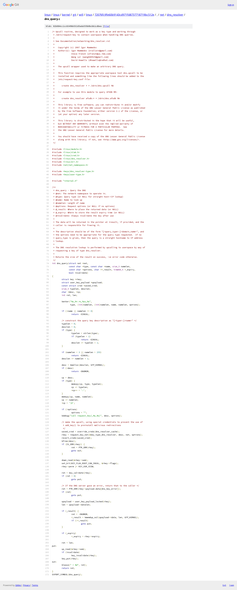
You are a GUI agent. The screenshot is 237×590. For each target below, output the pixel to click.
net (162, 14)
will (81, 14)
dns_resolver (175, 14)
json (231, 585)
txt (224, 585)
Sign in (231, 4)
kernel (66, 14)
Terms (35, 585)
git (74, 14)
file (106, 26)
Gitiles (18, 585)
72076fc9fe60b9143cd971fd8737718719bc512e (124, 14)
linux (47, 14)
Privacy (26, 585)
